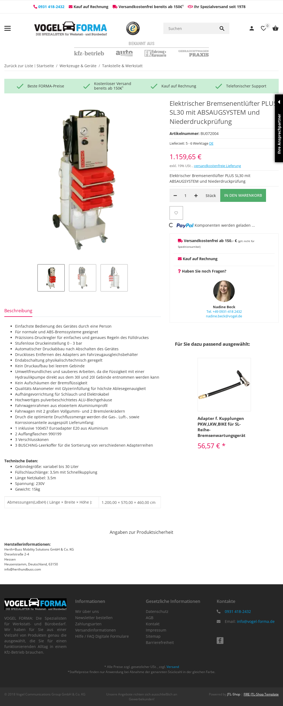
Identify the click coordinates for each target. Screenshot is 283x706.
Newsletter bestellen (94, 617)
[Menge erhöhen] (196, 195)
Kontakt (153, 623)
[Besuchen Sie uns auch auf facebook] (220, 640)
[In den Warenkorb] (243, 195)
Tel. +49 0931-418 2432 (224, 311)
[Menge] (185, 195)
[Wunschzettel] (261, 28)
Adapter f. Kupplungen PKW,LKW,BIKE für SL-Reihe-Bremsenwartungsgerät (222, 427)
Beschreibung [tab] (18, 311)
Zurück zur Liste (18, 65)
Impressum (156, 630)
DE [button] (211, 143)
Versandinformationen (95, 630)
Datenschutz (157, 611)
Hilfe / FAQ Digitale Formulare (102, 636)
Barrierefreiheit (160, 642)
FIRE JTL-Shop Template (261, 694)
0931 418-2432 (51, 6)
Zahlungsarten (88, 623)
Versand (173, 666)
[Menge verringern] (175, 195)
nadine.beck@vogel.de (224, 316)
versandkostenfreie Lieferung (217, 165)
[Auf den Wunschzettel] (176, 213)
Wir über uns (87, 611)
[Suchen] (189, 28)
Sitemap (153, 636)
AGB (149, 617)
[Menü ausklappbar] (7, 28)
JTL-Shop (234, 694)
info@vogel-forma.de (256, 621)
